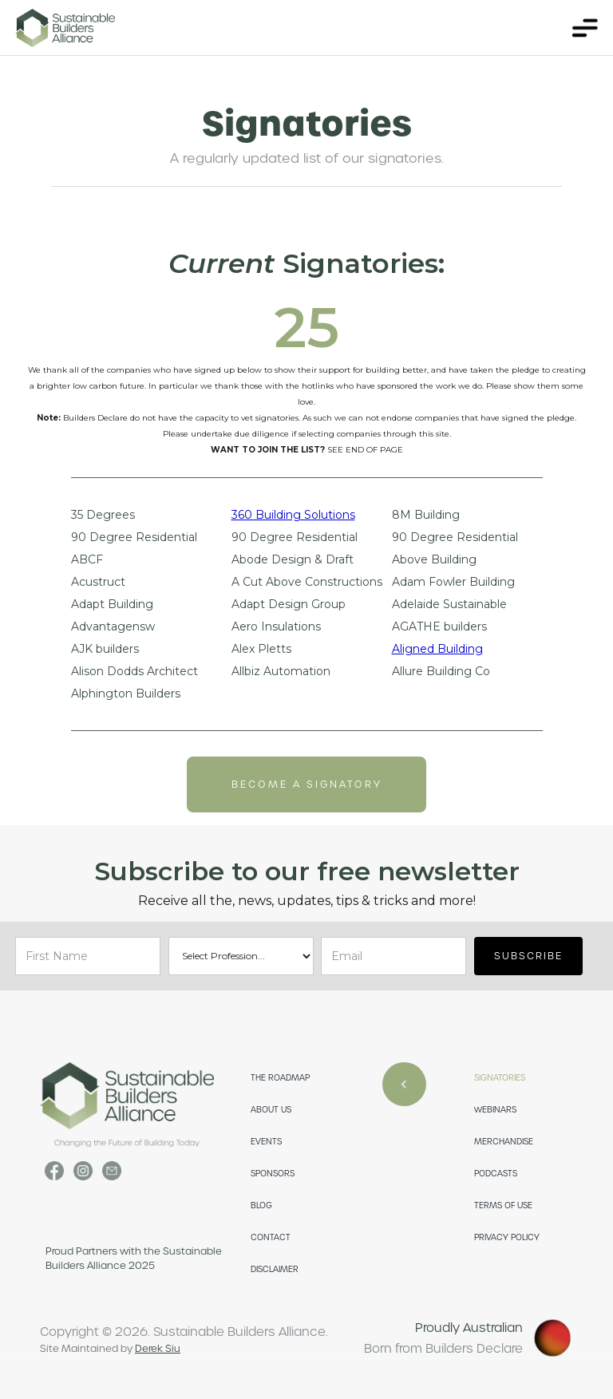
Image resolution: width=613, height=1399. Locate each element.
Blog (261, 1205)
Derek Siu (157, 1348)
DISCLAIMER (275, 1269)
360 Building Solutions (293, 515)
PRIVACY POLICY (507, 1237)
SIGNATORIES (499, 1078)
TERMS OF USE (503, 1205)
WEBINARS (495, 1110)
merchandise (503, 1141)
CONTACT (271, 1237)
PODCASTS (495, 1173)
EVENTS (266, 1141)
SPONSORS (273, 1173)
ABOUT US (271, 1110)
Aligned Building (437, 649)
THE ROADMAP (280, 1078)
